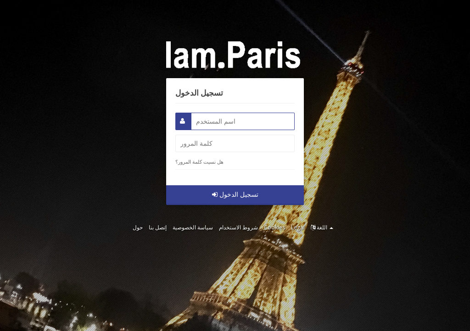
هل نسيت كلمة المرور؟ (199, 161)
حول (138, 227)
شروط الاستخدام (238, 227)
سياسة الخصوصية (193, 227)
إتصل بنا (158, 227)
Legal (298, 227)
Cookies (274, 227)
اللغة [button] (322, 227)
